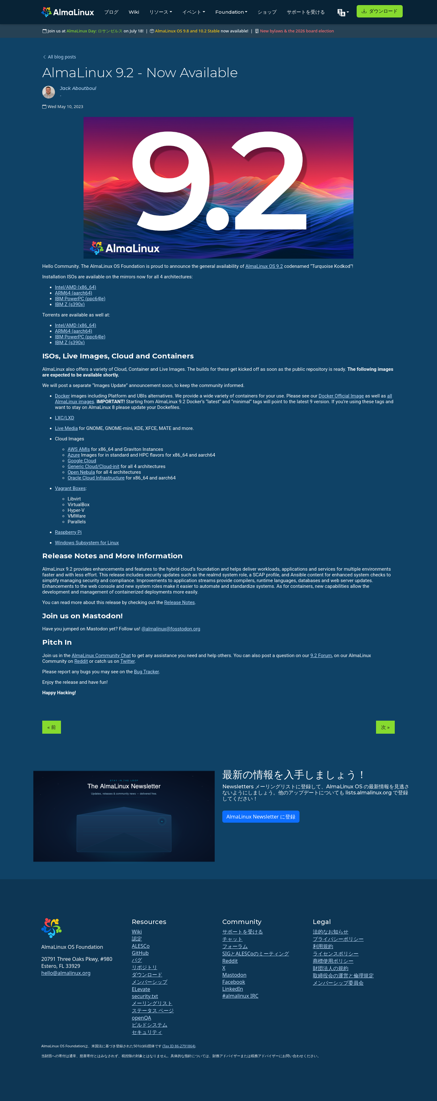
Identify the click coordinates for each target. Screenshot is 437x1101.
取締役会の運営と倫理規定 (343, 975)
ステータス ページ (153, 1010)
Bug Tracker (146, 672)
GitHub (140, 952)
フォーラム (235, 946)
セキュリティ (147, 1032)
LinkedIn (232, 988)
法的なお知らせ (330, 931)
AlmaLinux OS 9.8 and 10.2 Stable (187, 31)
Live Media (66, 428)
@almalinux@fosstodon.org (170, 629)
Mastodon (234, 974)
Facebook (233, 981)
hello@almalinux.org (66, 972)
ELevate (141, 989)
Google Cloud (82, 461)
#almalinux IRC (240, 995)
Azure (74, 455)
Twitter (127, 661)
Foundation (229, 12)
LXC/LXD (64, 418)
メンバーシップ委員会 (338, 982)
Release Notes (179, 602)
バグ (137, 959)
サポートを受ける (306, 12)
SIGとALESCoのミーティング (255, 953)
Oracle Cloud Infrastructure (96, 478)
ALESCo (141, 945)
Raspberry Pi (68, 532)
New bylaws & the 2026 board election (297, 31)
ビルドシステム (149, 1024)
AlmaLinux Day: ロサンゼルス (95, 31)
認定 (137, 938)
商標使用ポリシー (333, 960)
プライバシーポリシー (338, 938)
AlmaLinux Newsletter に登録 (260, 816)
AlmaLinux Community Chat (101, 655)
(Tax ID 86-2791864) (178, 1045)
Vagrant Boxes (70, 488)
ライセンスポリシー (336, 953)
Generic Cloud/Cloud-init (93, 466)
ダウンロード (380, 11)
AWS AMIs (79, 449)
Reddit (81, 661)
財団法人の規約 (330, 968)
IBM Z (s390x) (70, 304)
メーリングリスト (152, 1003)
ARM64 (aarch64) (73, 293)
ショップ (267, 12)
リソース (158, 12)
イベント (191, 12)
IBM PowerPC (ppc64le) (80, 299)
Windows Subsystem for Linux (87, 543)
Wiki (134, 12)
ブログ (111, 12)
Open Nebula (81, 472)
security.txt (145, 996)
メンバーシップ (149, 981)
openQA (141, 1017)
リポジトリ (144, 967)
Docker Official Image (341, 396)
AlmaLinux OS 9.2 (264, 266)
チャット (232, 938)
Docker (62, 396)
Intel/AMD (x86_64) (75, 287)
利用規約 (323, 946)
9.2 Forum (321, 655)
